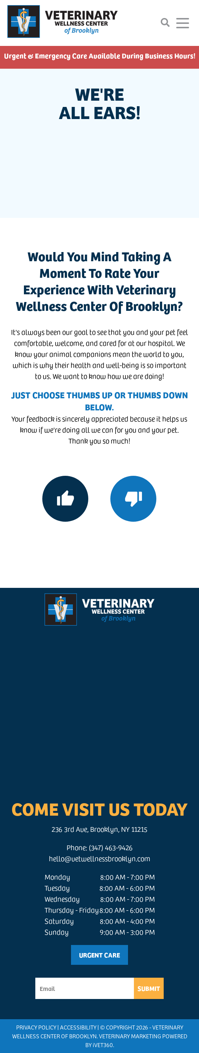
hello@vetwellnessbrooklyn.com (99, 858)
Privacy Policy (36, 1027)
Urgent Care (99, 954)
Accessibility (78, 1027)
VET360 (103, 1045)
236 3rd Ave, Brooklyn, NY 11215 (99, 829)
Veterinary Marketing (130, 1036)
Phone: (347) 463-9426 (100, 847)
